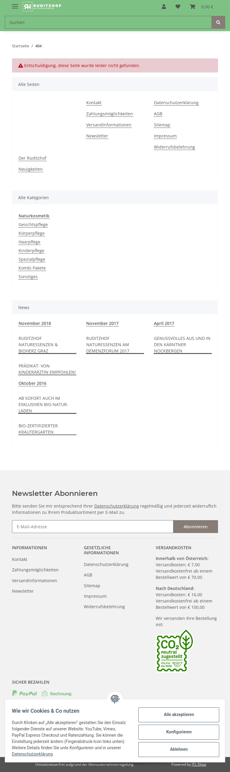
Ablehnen (176, 749)
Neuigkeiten (31, 169)
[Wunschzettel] (178, 7)
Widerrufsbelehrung (174, 147)
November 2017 (102, 323)
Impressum (165, 136)
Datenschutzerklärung (176, 102)
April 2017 (164, 323)
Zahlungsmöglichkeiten (109, 113)
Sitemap (162, 125)
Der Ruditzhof (32, 158)
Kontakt (94, 102)
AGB (158, 113)
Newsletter (97, 136)
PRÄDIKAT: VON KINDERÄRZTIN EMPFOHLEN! (47, 369)
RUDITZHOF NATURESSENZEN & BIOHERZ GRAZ (38, 344)
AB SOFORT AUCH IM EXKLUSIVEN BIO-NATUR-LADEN (43, 404)
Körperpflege (32, 233)
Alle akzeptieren (176, 714)
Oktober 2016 (32, 383)
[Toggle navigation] (15, 3)
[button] (164, 7)
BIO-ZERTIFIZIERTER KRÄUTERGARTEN (38, 429)
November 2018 (35, 323)
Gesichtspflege (33, 224)
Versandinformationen (108, 125)
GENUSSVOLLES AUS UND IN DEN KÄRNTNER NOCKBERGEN (182, 344)
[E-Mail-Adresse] (92, 526)
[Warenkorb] (201, 7)
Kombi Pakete (32, 268)
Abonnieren (196, 526)
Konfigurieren (176, 731)
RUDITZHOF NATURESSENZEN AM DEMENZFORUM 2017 (107, 344)
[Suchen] (108, 22)
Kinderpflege (31, 250)
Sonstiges (28, 276)
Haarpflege (29, 242)
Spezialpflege (32, 259)
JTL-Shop (199, 764)
